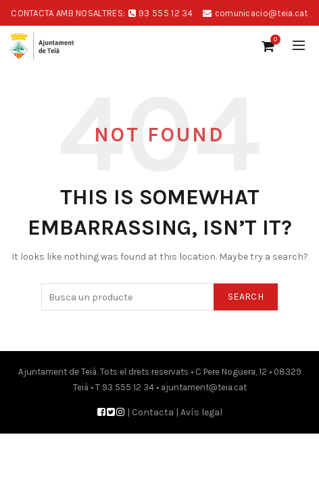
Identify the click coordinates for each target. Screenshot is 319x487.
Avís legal (201, 412)
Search (246, 296)
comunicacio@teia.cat (261, 13)
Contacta (153, 412)
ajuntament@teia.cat (204, 387)
